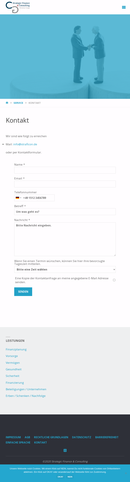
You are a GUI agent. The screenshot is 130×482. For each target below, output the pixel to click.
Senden (23, 291)
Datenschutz (81, 437)
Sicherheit (12, 376)
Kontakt (40, 442)
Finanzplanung (16, 349)
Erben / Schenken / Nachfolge (26, 396)
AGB (27, 437)
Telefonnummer (25, 192)
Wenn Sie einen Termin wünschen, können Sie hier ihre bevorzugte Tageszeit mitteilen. (59, 262)
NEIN (70, 477)
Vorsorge (12, 356)
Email (18, 178)
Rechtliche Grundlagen (51, 437)
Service (18, 102)
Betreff (18, 206)
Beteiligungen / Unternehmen (26, 389)
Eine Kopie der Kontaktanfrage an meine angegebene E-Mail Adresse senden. (62, 280)
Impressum (13, 437)
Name (18, 164)
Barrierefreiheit (106, 437)
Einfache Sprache (18, 442)
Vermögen (13, 363)
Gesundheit (13, 369)
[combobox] (18, 198)
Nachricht (21, 220)
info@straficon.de (25, 144)
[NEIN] (125, 473)
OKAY (60, 477)
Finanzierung (15, 383)
